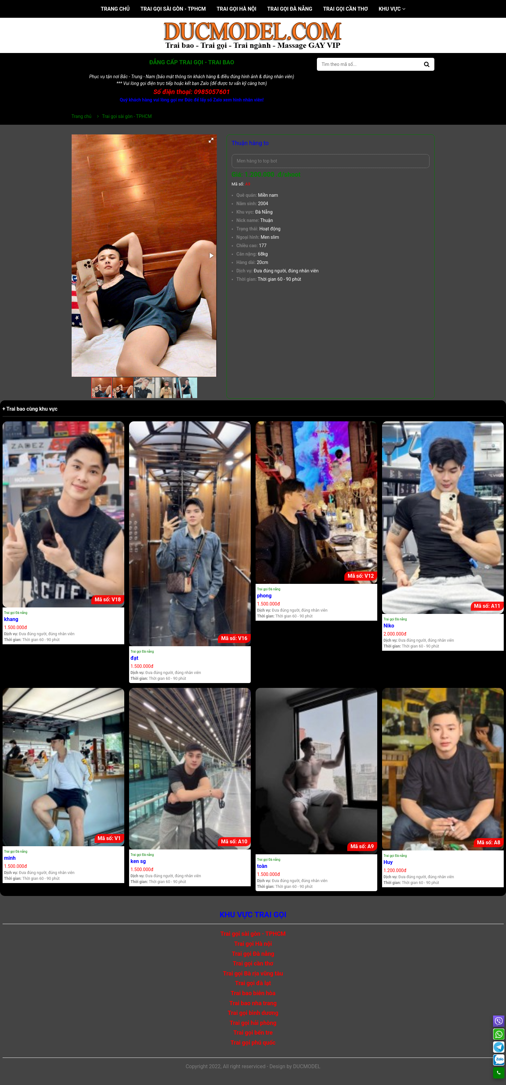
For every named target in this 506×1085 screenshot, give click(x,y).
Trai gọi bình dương (253, 1012)
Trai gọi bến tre (253, 1032)
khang (11, 619)
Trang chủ (115, 9)
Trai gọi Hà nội (236, 9)
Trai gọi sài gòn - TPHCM (173, 9)
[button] (211, 140)
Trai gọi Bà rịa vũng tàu (253, 973)
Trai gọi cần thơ (345, 9)
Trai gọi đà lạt (253, 983)
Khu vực (392, 9)
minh (10, 858)
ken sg (138, 861)
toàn (262, 866)
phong (264, 596)
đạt (134, 658)
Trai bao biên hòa (252, 993)
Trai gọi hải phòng (252, 1022)
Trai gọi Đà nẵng (289, 9)
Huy (388, 862)
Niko (389, 626)
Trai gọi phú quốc (253, 1042)
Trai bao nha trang (253, 1003)
